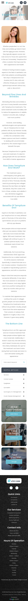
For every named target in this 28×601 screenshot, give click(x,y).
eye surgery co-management (12, 392)
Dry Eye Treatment (14, 520)
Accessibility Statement (7, 594)
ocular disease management (12, 396)
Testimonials (14, 502)
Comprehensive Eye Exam (14, 513)
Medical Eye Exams (14, 517)
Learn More (14, 414)
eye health (7, 387)
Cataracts (14, 522)
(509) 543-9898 (16, 535)
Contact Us (14, 438)
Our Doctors (14, 497)
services (6, 375)
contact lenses (8, 379)
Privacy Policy (17, 594)
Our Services (14, 500)
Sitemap (24, 594)
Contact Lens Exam (14, 515)
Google (14, 462)
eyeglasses (7, 383)
